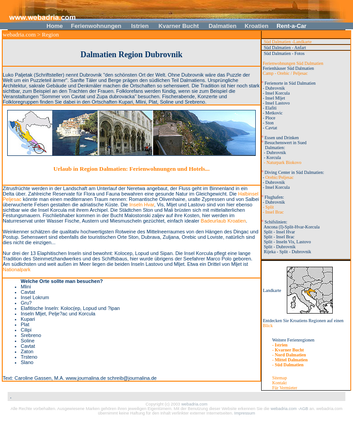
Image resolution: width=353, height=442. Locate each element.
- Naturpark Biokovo (281, 162)
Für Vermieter (285, 387)
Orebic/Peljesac (279, 177)
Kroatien (256, 26)
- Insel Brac (273, 212)
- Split (268, 207)
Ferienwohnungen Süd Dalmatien (292, 63)
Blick (268, 325)
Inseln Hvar (141, 204)
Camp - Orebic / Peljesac (285, 73)
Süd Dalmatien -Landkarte (287, 41)
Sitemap (279, 377)
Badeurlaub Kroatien (223, 220)
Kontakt (279, 382)
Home (54, 26)
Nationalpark (17, 269)
